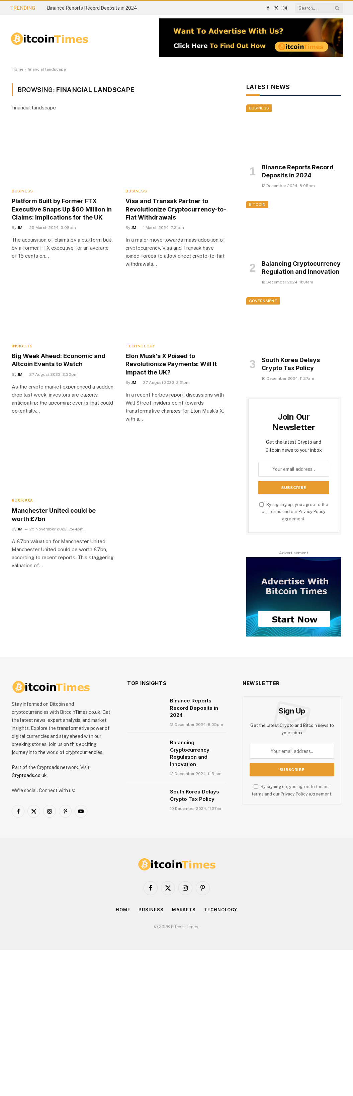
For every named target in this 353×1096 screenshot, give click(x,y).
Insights (22, 346)
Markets (184, 909)
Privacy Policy (312, 511)
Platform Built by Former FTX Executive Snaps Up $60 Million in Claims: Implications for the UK (62, 209)
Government (263, 301)
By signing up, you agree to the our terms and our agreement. (293, 511)
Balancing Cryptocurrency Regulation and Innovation (301, 267)
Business (22, 191)
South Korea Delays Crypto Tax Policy (291, 363)
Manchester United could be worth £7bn (54, 514)
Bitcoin (257, 204)
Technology (140, 346)
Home (17, 69)
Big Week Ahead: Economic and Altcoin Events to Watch (58, 359)
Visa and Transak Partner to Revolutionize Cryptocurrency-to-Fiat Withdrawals (175, 209)
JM (19, 227)
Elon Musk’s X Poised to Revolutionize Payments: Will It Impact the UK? (171, 364)
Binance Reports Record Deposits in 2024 (92, 8)
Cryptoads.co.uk (29, 775)
